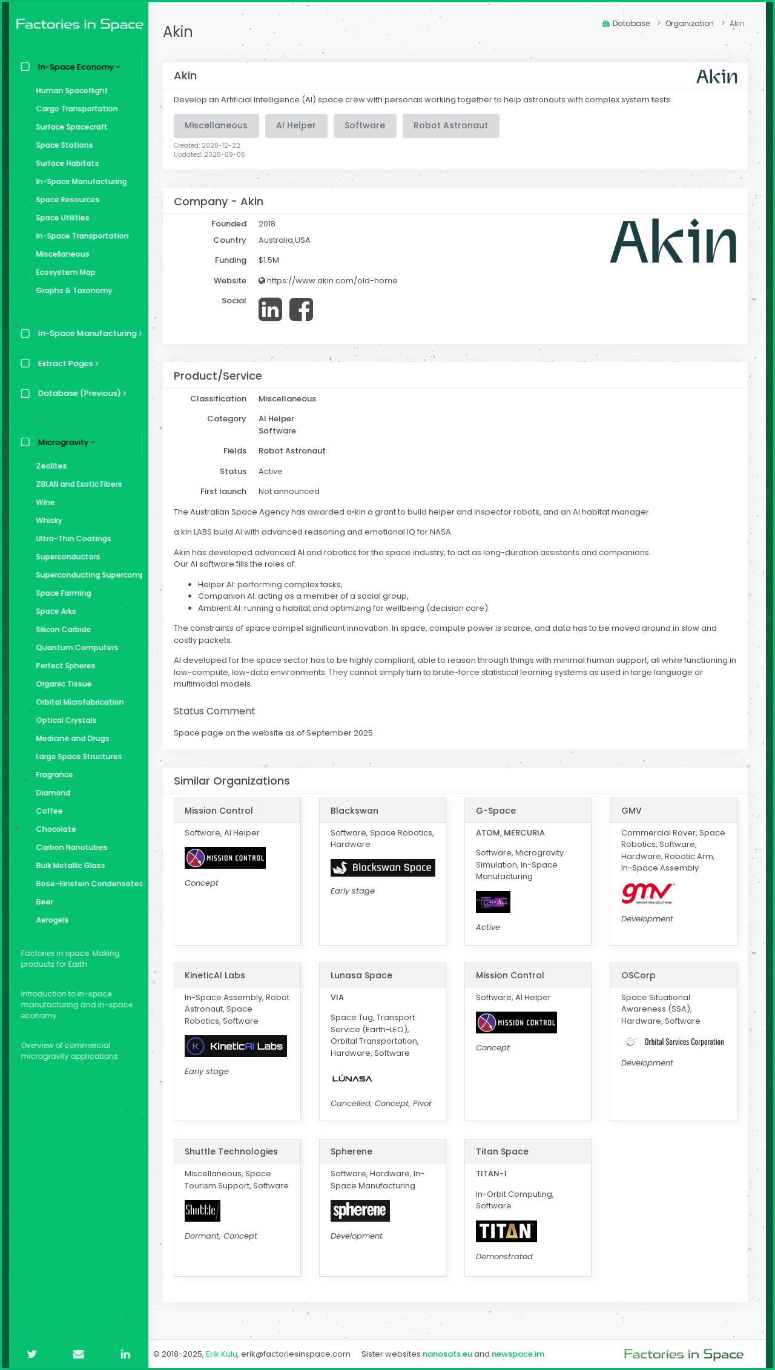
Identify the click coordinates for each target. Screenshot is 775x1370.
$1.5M (272, 260)
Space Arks (53, 611)
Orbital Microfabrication (77, 702)
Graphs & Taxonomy (71, 290)
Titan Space (504, 1151)
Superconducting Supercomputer (86, 575)
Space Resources (65, 199)
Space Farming (60, 593)
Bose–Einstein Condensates (86, 883)
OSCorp (639, 975)
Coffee (46, 811)
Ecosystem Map (63, 272)
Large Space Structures (76, 756)
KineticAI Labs (218, 975)
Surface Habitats (64, 163)
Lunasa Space (364, 975)
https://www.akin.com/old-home (331, 280)
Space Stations (61, 145)
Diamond (50, 793)
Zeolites (48, 466)
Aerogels (49, 920)
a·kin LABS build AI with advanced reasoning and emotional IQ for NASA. (317, 532)
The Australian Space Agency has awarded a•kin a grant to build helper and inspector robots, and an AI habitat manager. (416, 512)
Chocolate (53, 829)
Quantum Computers (74, 647)
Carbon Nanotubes (69, 847)
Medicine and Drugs (70, 738)
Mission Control (222, 811)
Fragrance (51, 774)
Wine (42, 502)
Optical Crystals (63, 720)
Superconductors (65, 557)
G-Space (498, 811)
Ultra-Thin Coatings (70, 538)
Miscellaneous (60, 254)
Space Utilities (60, 217)
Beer (41, 902)
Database (626, 23)
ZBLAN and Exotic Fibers (76, 484)
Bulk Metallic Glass (67, 865)
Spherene (354, 1151)
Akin (182, 32)
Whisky (46, 520)
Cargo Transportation (74, 109)
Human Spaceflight (69, 90)
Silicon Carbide (60, 629)
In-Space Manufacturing (78, 181)
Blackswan (357, 811)
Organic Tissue (61, 684)
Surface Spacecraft (69, 127)
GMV (632, 811)
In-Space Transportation (79, 236)
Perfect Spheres (63, 665)
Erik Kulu (225, 1354)
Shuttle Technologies (235, 1151)
